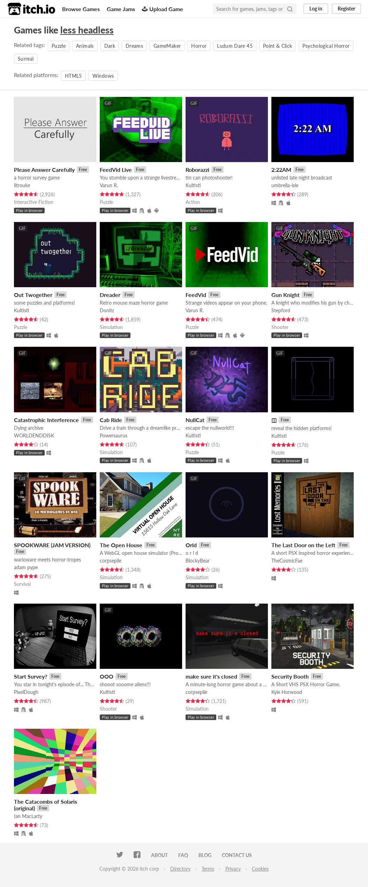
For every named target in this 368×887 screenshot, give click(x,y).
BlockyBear (198, 561)
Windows (103, 76)
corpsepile (110, 561)
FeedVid (196, 294)
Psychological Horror (326, 46)
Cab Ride (111, 419)
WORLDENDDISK (34, 435)
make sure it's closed (211, 676)
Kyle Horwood (286, 692)
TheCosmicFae (286, 561)
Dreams (134, 46)
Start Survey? (30, 676)
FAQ (183, 855)
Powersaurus (113, 435)
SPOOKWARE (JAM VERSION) (52, 545)
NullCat (195, 419)
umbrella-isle (284, 185)
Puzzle (59, 46)
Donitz (107, 310)
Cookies (260, 869)
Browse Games (81, 9)
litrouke (22, 185)
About (159, 855)
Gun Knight (285, 294)
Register (346, 9)
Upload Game (162, 9)
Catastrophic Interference (46, 419)
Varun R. (109, 185)
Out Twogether (33, 294)
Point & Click (277, 46)
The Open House (121, 545)
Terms (208, 869)
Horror (198, 46)
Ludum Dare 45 (235, 46)
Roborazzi (197, 169)
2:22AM (281, 169)
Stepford (280, 310)
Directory (180, 869)
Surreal (25, 59)
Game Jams (121, 9)
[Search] (289, 8)
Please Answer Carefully (44, 169)
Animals (84, 46)
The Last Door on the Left (303, 545)
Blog (204, 855)
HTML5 (73, 76)
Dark (109, 46)
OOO (106, 676)
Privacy (233, 869)
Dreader (110, 294)
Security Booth (290, 676)
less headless (87, 30)
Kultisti (193, 185)
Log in (315, 9)
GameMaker (167, 46)
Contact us (237, 855)
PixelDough (26, 692)
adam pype (26, 567)
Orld (191, 545)
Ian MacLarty (28, 816)
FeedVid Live (116, 169)
